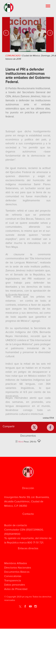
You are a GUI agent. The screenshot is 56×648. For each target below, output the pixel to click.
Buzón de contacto (15, 530)
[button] (6, 35)
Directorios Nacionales (17, 576)
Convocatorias (12, 584)
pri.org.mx (27, 598)
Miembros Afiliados (15, 571)
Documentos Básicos (16, 580)
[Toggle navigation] (48, 5)
